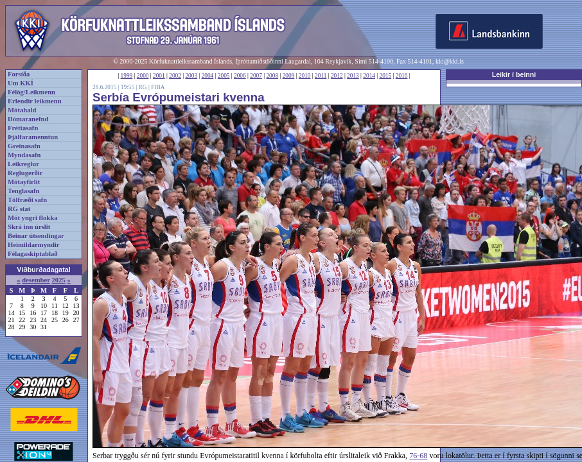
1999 (127, 76)
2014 (369, 76)
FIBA (157, 87)
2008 (272, 76)
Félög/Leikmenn (31, 92)
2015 (386, 76)
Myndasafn (24, 154)
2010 (305, 76)
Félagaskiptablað (33, 253)
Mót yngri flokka (33, 217)
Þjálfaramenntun (33, 137)
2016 (402, 76)
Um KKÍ (20, 83)
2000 (143, 76)
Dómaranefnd (28, 119)
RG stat (19, 208)
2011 (320, 76)
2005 (224, 76)
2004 (208, 76)
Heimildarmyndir (34, 244)
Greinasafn (24, 146)
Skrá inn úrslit (29, 226)
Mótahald (22, 110)
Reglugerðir (25, 172)
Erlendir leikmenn (35, 101)
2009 (289, 76)
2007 (256, 76)
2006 (240, 76)
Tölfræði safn (27, 199)
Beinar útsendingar (36, 235)
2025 (58, 280)
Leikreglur (23, 163)
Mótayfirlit (24, 181)
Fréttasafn (23, 128)
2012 (337, 76)
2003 (191, 76)
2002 (175, 76)
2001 (159, 76)
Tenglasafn (23, 190)
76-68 (418, 455)
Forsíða (19, 74)
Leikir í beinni (514, 74)
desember (36, 280)
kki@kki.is (450, 61)
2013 (353, 76)
